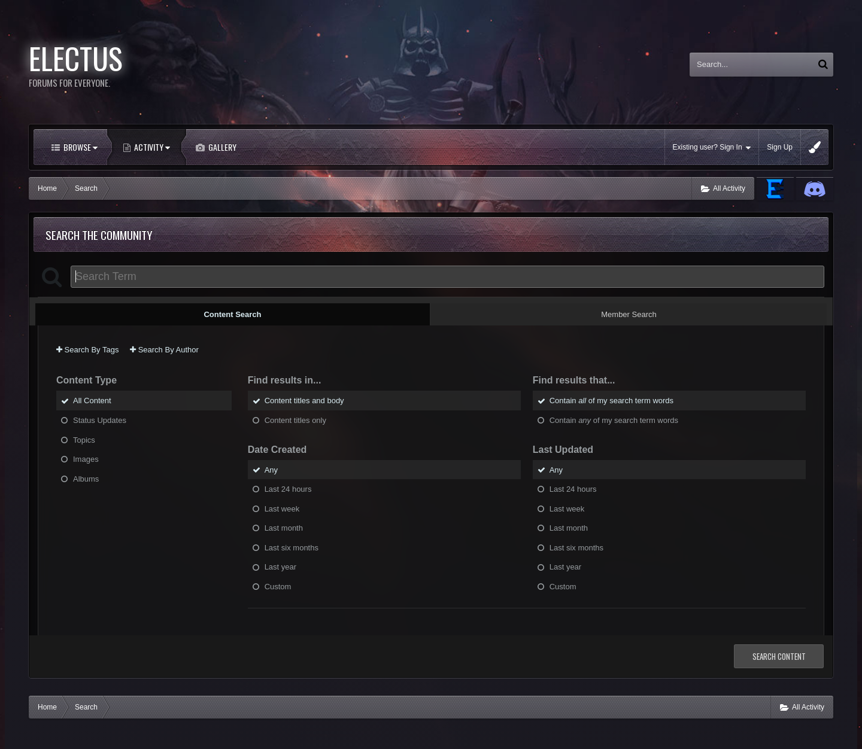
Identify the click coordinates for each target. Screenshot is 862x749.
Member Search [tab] (628, 314)
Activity (151, 147)
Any (271, 469)
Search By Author (164, 349)
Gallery (221, 147)
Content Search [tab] (232, 314)
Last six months (291, 547)
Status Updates (99, 420)
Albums (86, 478)
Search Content (779, 656)
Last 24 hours (288, 489)
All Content (92, 400)
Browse (80, 147)
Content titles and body (304, 400)
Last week (282, 508)
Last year (280, 566)
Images (86, 459)
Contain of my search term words (611, 400)
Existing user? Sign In (712, 147)
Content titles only (295, 420)
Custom (278, 585)
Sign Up (780, 147)
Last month (284, 527)
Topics (84, 439)
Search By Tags (87, 349)
